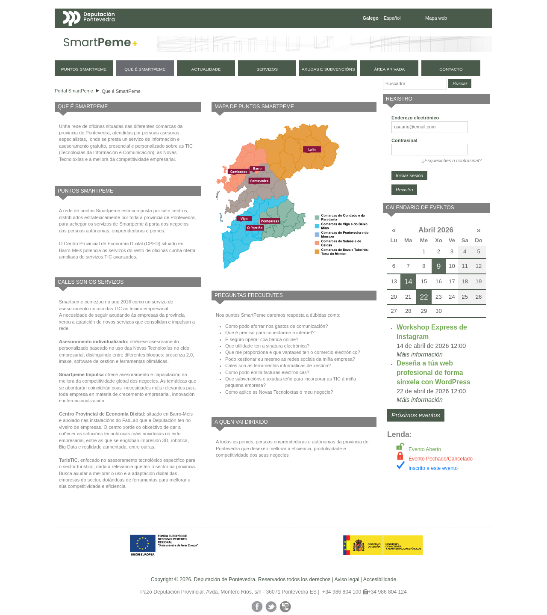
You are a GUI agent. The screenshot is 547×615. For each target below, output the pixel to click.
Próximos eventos (415, 415)
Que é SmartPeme (121, 91)
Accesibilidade (379, 579)
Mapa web (436, 18)
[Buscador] (415, 83)
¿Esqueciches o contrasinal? (451, 160)
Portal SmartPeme (74, 90)
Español (392, 18)
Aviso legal (346, 579)
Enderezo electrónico (415, 117)
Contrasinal (404, 140)
